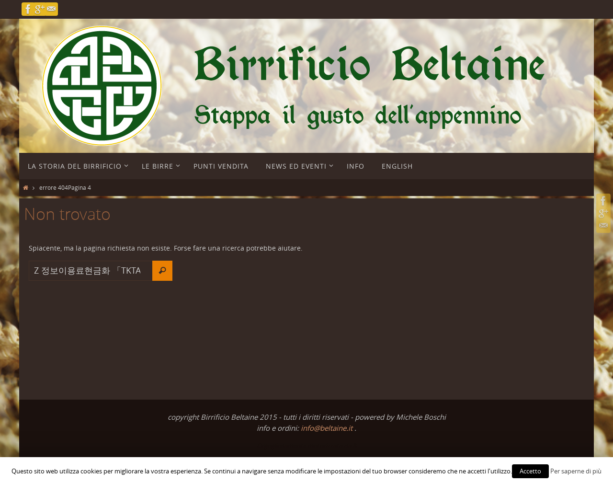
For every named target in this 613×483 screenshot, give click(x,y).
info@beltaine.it (327, 428)
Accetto (530, 471)
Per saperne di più (576, 471)
